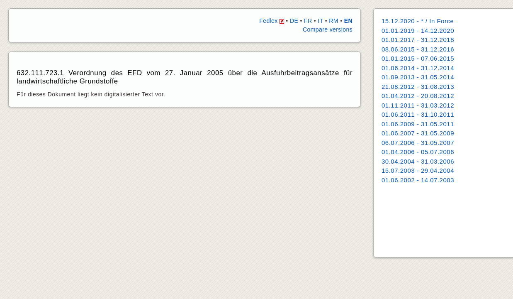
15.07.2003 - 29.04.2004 (418, 170)
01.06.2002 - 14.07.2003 (418, 180)
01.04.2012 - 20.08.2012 (418, 95)
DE (294, 20)
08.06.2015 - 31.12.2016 (418, 49)
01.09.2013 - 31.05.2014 (418, 77)
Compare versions (328, 29)
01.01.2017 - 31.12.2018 (418, 39)
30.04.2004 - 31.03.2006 (418, 161)
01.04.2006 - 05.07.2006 (418, 151)
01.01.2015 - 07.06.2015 (418, 58)
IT (320, 20)
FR (308, 20)
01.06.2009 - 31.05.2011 (418, 123)
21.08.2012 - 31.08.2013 (418, 86)
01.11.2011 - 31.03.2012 (418, 105)
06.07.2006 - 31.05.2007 (418, 142)
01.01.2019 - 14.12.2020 (418, 30)
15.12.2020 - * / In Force (418, 21)
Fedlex (271, 20)
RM (333, 20)
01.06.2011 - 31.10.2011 (418, 114)
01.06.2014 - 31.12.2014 (418, 67)
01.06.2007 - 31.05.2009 (418, 133)
